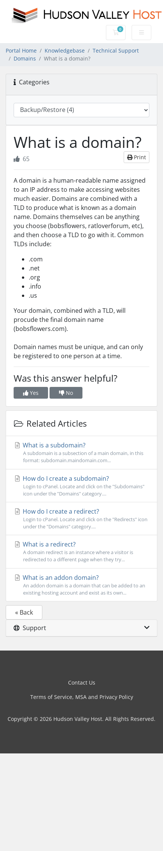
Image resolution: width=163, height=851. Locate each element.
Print (136, 157)
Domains (25, 58)
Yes (31, 392)
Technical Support (116, 50)
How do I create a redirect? (81, 518)
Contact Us (81, 682)
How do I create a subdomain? (81, 485)
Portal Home (21, 50)
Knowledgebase (65, 50)
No (66, 392)
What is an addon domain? (81, 584)
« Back (24, 612)
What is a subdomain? (81, 452)
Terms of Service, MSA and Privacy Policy (81, 696)
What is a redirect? (81, 551)
